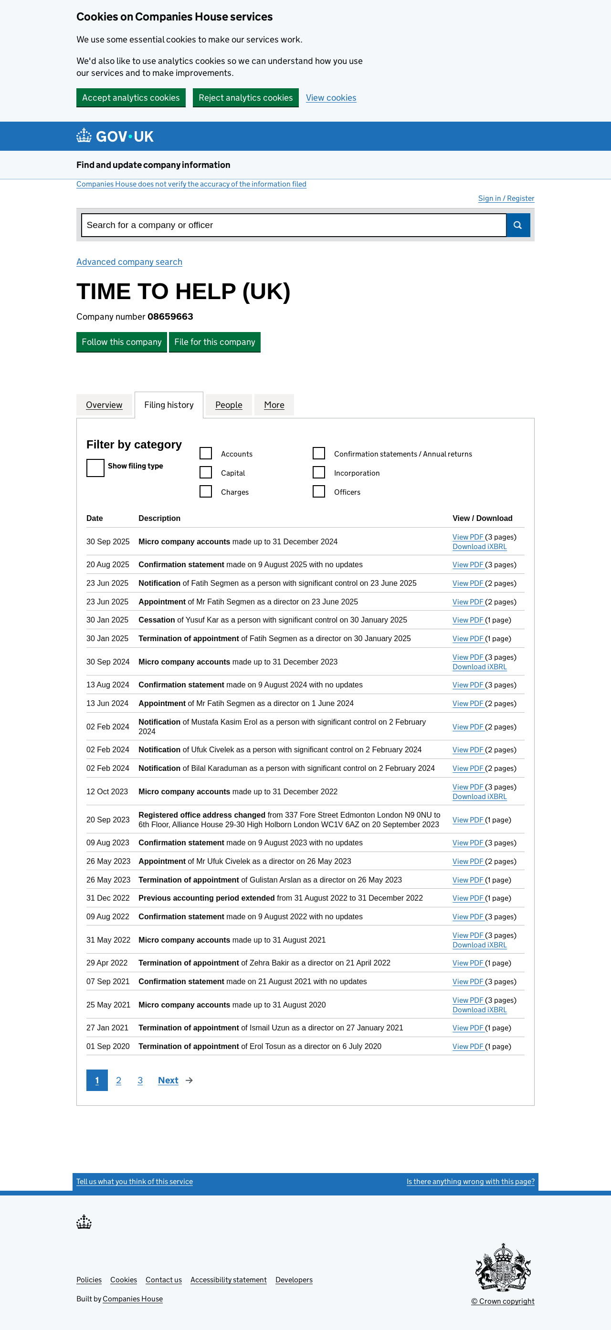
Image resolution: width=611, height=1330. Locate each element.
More (274, 404)
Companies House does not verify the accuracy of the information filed (191, 183)
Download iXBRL (480, 546)
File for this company (214, 341)
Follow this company (122, 341)
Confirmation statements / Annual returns (392, 455)
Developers (294, 1279)
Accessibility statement (228, 1279)
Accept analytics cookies (131, 97)
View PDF (469, 536)
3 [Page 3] (140, 1080)
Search (518, 225)
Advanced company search (129, 261)
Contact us (164, 1279)
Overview (104, 404)
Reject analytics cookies (246, 97)
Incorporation (346, 474)
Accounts (226, 455)
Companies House (133, 1298)
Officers (336, 493)
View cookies (331, 97)
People (228, 404)
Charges (224, 493)
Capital (222, 474)
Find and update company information (153, 164)
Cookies (123, 1279)
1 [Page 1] (97, 1080)
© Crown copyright (503, 1301)
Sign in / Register (506, 198)
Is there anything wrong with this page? (471, 1181)
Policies (89, 1279)
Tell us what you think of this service (134, 1181)
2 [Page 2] (118, 1080)
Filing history (169, 404)
